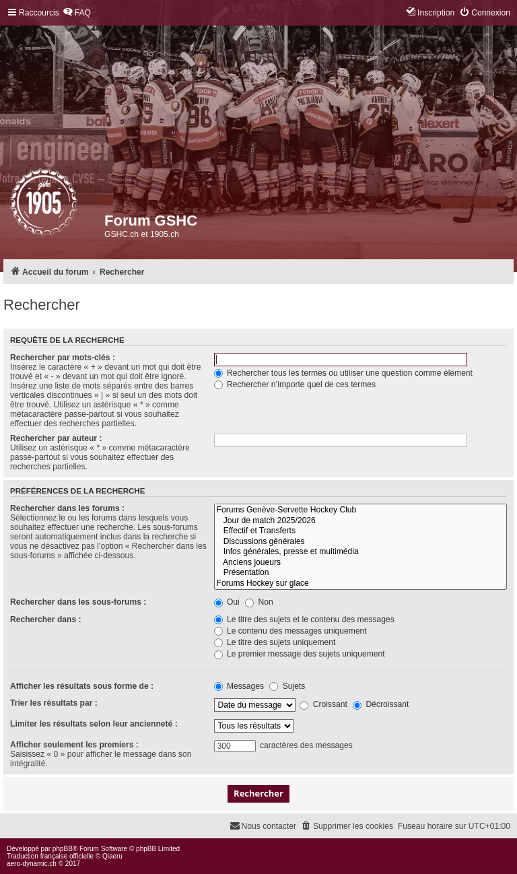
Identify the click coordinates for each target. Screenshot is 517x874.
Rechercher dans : (45, 619)
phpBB (63, 848)
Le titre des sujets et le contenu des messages (304, 619)
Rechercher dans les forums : (67, 508)
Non (259, 602)
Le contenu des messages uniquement (290, 631)
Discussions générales (360, 542)
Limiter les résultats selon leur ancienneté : (94, 724)
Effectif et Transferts (360, 531)
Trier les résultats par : (54, 703)
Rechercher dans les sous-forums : (78, 602)
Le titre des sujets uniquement (275, 642)
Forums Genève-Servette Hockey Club (360, 510)
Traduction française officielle (50, 856)
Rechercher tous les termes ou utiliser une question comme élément (343, 373)
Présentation (360, 573)
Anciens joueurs (360, 563)
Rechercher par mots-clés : (62, 357)
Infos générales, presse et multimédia (360, 552)
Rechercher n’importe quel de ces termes (295, 384)
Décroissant (381, 704)
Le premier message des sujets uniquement (299, 654)
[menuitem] (77, 13)
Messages (239, 686)
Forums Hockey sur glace (360, 583)
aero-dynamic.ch (32, 863)
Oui (227, 602)
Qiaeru (112, 856)
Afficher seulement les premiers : (74, 744)
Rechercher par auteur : (56, 438)
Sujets (287, 686)
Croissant (323, 704)
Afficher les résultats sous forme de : (81, 686)
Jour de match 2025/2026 (360, 521)
